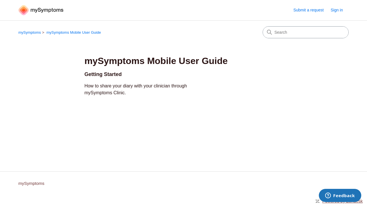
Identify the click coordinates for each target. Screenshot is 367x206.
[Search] (305, 32)
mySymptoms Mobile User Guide (73, 32)
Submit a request (308, 10)
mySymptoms (29, 32)
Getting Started (103, 74)
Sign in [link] (337, 10)
